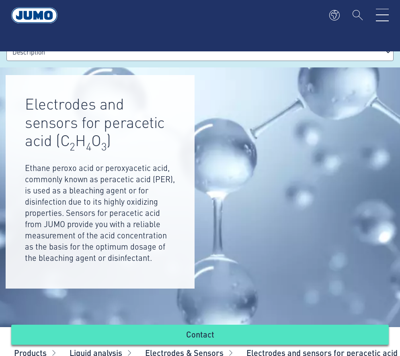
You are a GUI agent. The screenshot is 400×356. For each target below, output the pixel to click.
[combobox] (200, 52)
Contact (200, 334)
